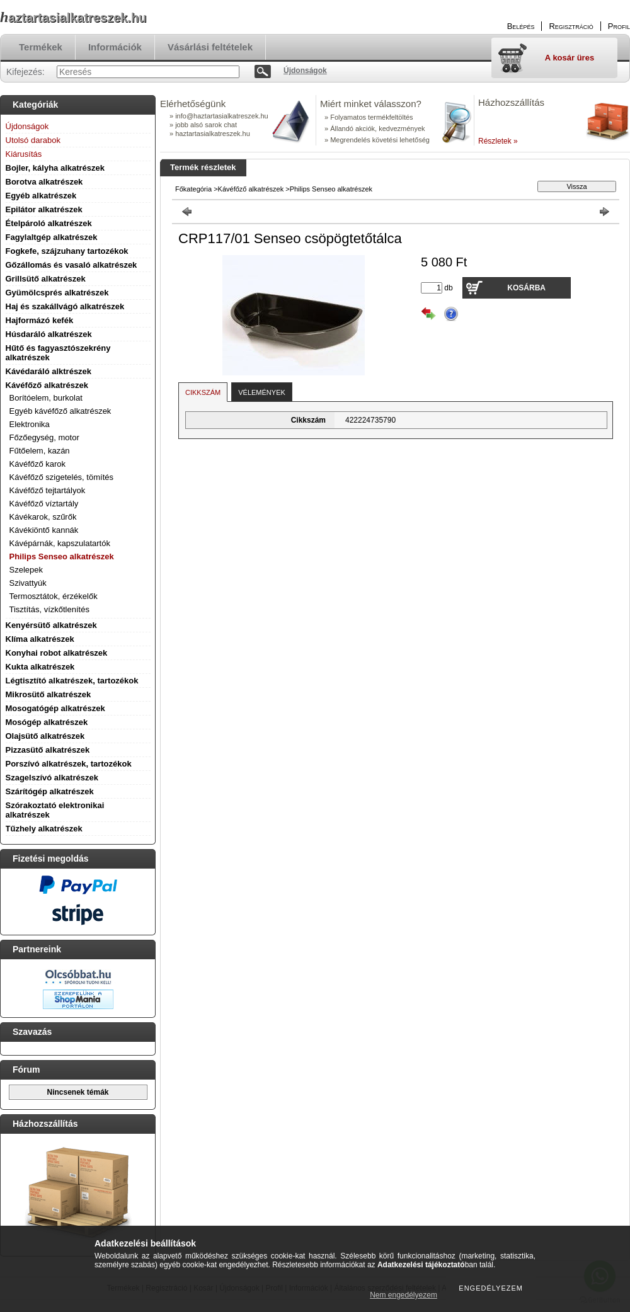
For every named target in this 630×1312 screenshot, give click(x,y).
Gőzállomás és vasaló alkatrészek (71, 265)
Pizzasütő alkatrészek (48, 750)
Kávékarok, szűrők (43, 517)
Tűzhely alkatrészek (44, 828)
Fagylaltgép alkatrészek (52, 237)
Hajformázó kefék (40, 320)
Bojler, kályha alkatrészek (55, 168)
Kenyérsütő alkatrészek (51, 625)
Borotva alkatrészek (44, 181)
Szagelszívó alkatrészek (52, 777)
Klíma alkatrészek (40, 639)
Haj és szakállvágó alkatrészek (65, 306)
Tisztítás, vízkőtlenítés (49, 609)
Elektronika (29, 424)
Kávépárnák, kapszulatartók (59, 543)
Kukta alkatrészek (40, 666)
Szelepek (26, 569)
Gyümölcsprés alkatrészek (57, 292)
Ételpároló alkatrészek (49, 223)
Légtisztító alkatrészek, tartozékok (72, 680)
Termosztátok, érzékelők (53, 596)
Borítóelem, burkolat (46, 397)
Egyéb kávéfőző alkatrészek (60, 411)
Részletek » (498, 141)
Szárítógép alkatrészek (50, 791)
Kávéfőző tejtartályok (47, 490)
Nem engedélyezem (403, 1295)
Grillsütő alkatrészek (46, 278)
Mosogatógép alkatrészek (55, 708)
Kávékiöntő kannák (44, 530)
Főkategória (193, 189)
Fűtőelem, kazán (39, 450)
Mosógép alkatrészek (47, 722)
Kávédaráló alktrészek (49, 371)
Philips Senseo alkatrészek (61, 556)
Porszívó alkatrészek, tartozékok (69, 763)
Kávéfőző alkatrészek (47, 385)
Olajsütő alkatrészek (45, 736)
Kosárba (526, 287)
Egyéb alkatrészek (41, 195)
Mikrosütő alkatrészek (48, 694)
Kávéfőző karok (37, 464)
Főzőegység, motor (44, 437)
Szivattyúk (28, 583)
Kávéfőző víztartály (44, 503)
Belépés (521, 26)
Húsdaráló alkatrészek (49, 334)
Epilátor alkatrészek (44, 209)
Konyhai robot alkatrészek (57, 653)
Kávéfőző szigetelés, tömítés (61, 477)
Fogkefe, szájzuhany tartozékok (67, 251)
